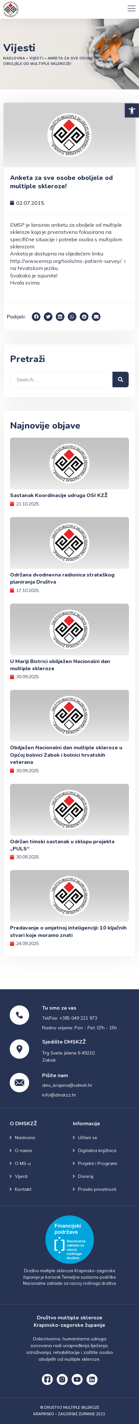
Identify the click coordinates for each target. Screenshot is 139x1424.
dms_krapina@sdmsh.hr (67, 1085)
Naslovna (14, 58)
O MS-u (23, 1163)
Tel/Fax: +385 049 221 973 (69, 1018)
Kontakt (23, 1189)
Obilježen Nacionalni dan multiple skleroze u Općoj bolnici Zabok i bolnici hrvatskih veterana (66, 755)
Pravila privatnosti (97, 1189)
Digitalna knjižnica (97, 1150)
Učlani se (87, 1137)
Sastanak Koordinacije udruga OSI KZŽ (59, 495)
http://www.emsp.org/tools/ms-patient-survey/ (66, 261)
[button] (132, 110)
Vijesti (36, 58)
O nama (23, 1150)
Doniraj (85, 1176)
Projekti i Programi (97, 1163)
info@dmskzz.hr (59, 1095)
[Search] (120, 379)
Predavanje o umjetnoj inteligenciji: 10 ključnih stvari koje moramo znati (68, 931)
